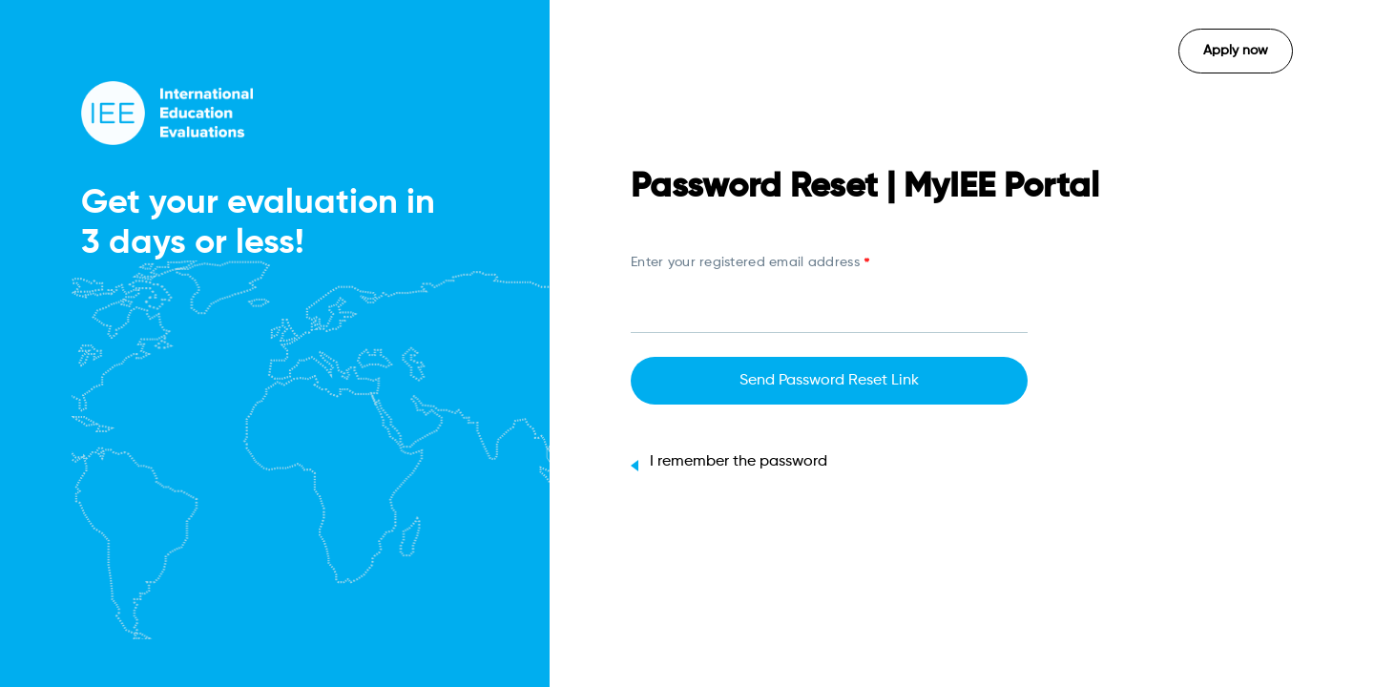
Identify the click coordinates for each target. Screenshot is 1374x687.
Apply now (1235, 50)
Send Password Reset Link (829, 380)
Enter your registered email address (750, 264)
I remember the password (729, 461)
